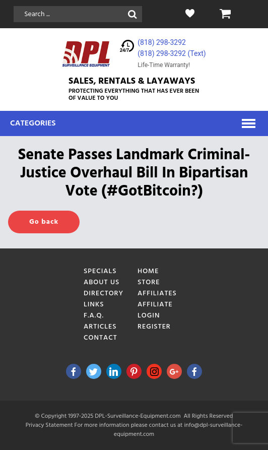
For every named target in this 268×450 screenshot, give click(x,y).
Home (148, 271)
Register (154, 327)
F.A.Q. (94, 316)
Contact (100, 338)
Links (94, 304)
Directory (103, 293)
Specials (100, 271)
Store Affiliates (157, 288)
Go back (43, 222)
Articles (100, 327)
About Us (101, 282)
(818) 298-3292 (162, 42)
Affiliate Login (155, 310)
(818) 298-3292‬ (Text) (172, 53)
